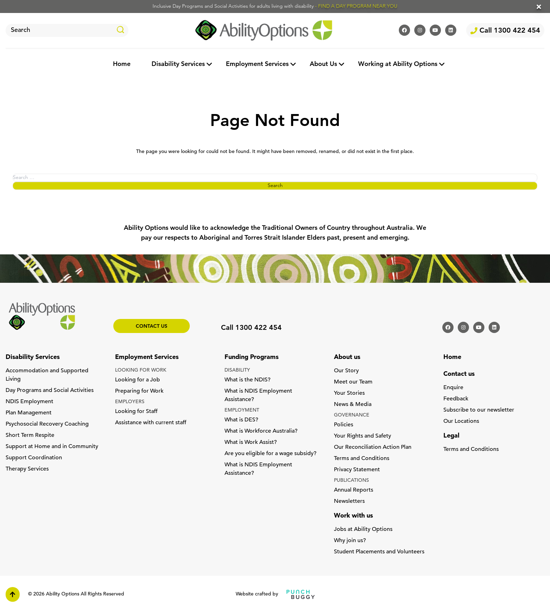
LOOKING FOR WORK (140, 370)
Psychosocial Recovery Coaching (47, 424)
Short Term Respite (30, 435)
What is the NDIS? (247, 380)
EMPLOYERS (130, 402)
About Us (323, 64)
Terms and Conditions (361, 458)
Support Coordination (34, 458)
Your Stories (349, 393)
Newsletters (349, 501)
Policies (343, 425)
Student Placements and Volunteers (379, 552)
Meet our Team (353, 382)
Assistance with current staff (150, 423)
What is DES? (241, 420)
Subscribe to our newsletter (478, 410)
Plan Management (29, 413)
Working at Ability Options (397, 64)
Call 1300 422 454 (505, 30)
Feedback (455, 399)
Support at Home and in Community (52, 446)
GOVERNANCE (351, 415)
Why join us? (350, 541)
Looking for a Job (137, 380)
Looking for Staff (136, 411)
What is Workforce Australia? (260, 431)
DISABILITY (237, 370)
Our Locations (461, 421)
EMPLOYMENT (241, 410)
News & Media (352, 404)
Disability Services (178, 64)
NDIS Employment (29, 402)
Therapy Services (27, 469)
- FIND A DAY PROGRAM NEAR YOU (356, 6)
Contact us (151, 326)
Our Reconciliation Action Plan (372, 447)
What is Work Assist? (250, 442)
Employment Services (257, 64)
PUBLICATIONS (351, 480)
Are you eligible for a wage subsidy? (270, 454)
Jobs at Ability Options (363, 529)
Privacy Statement (357, 470)
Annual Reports (353, 490)
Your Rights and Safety (362, 436)
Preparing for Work (139, 391)
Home (121, 64)
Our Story (346, 371)
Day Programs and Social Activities (50, 390)
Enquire (453, 388)
